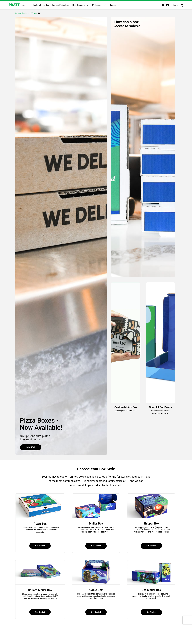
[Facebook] (163, 5)
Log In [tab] (176, 5)
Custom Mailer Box (60, 5)
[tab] (40, 5)
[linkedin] (167, 5)
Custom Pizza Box (41, 5)
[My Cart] (182, 5)
